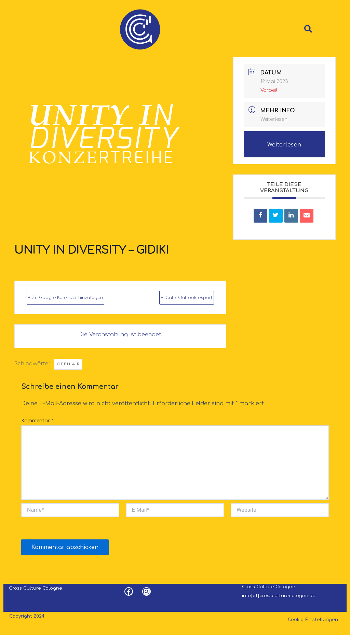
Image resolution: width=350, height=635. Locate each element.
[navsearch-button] (306, 25)
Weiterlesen (273, 108)
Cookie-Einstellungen (313, 619)
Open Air (68, 363)
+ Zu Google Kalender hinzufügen (60, 291)
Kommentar (37, 420)
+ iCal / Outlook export (196, 291)
